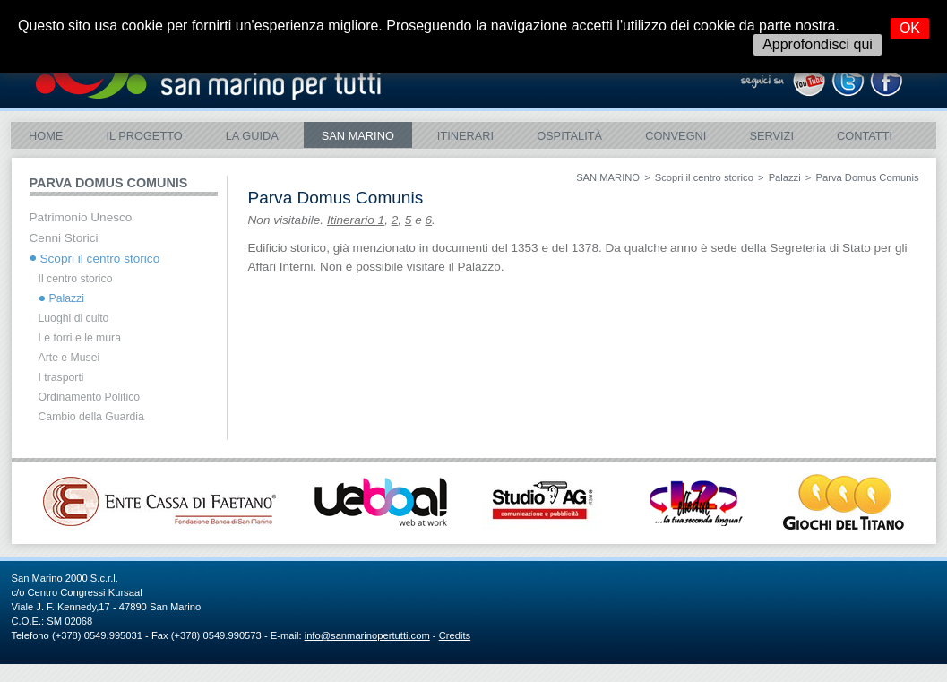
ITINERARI (465, 135)
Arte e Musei (69, 357)
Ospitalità (569, 135)
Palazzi (785, 177)
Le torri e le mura (80, 338)
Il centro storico (76, 278)
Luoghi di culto (74, 318)
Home (46, 135)
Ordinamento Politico (90, 397)
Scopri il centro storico (704, 177)
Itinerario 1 (355, 220)
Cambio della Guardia (91, 416)
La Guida (252, 135)
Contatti (864, 135)
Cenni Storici (64, 238)
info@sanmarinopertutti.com (367, 635)
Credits (454, 635)
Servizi (771, 135)
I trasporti (61, 377)
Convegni (675, 135)
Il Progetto (144, 135)
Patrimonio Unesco (81, 217)
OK (910, 28)
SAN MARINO (358, 135)
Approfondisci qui (817, 44)
